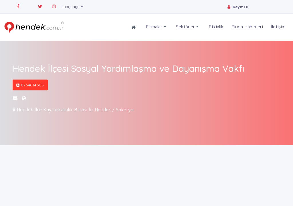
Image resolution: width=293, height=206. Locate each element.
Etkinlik (216, 26)
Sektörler (187, 27)
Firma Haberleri (247, 26)
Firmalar (156, 27)
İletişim (278, 26)
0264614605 (30, 85)
